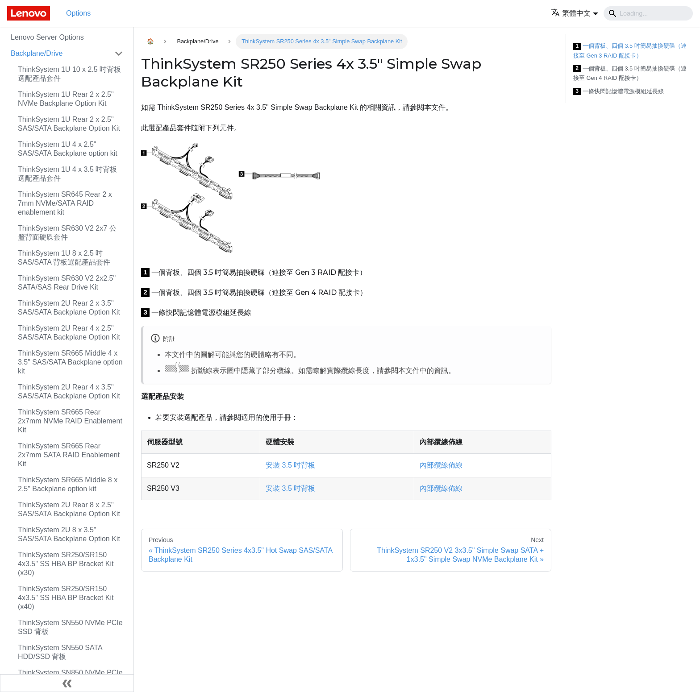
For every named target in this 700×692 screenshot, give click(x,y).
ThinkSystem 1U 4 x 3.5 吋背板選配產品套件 (67, 174)
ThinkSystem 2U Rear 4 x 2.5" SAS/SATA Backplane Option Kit (69, 332)
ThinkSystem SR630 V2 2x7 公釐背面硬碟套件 (67, 232)
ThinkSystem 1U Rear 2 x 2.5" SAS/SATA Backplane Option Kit (69, 124)
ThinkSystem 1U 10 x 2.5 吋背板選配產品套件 (69, 74)
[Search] (648, 13)
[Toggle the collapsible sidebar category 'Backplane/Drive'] (118, 53)
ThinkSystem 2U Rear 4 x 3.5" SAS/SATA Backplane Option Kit (69, 391)
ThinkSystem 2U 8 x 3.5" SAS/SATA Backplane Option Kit (69, 534)
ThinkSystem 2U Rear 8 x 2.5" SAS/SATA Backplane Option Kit (69, 509)
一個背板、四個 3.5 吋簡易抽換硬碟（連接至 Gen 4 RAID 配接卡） (630, 73)
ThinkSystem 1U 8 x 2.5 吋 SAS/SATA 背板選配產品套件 (64, 257)
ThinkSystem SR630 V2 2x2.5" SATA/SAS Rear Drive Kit (67, 282)
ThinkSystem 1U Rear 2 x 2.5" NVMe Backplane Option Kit (66, 99)
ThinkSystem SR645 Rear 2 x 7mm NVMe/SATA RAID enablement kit (65, 203)
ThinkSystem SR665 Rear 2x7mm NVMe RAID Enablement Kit (70, 421)
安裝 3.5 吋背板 (290, 465)
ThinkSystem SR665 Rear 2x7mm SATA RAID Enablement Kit (69, 455)
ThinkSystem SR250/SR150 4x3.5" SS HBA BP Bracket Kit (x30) (65, 563)
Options (78, 13)
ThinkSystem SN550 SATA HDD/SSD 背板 (60, 652)
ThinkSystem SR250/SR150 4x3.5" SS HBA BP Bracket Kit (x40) (65, 597)
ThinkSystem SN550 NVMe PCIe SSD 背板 (70, 627)
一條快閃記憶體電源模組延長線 (618, 91)
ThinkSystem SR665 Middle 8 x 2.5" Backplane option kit (67, 484)
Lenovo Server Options (47, 37)
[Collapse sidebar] (67, 683)
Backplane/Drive (37, 53)
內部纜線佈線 (441, 465)
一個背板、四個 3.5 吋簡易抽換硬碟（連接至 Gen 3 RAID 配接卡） (630, 50)
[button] (574, 13)
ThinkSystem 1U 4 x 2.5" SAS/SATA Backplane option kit (67, 149)
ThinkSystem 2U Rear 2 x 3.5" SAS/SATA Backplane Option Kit (69, 307)
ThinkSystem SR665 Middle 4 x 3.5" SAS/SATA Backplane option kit (70, 362)
